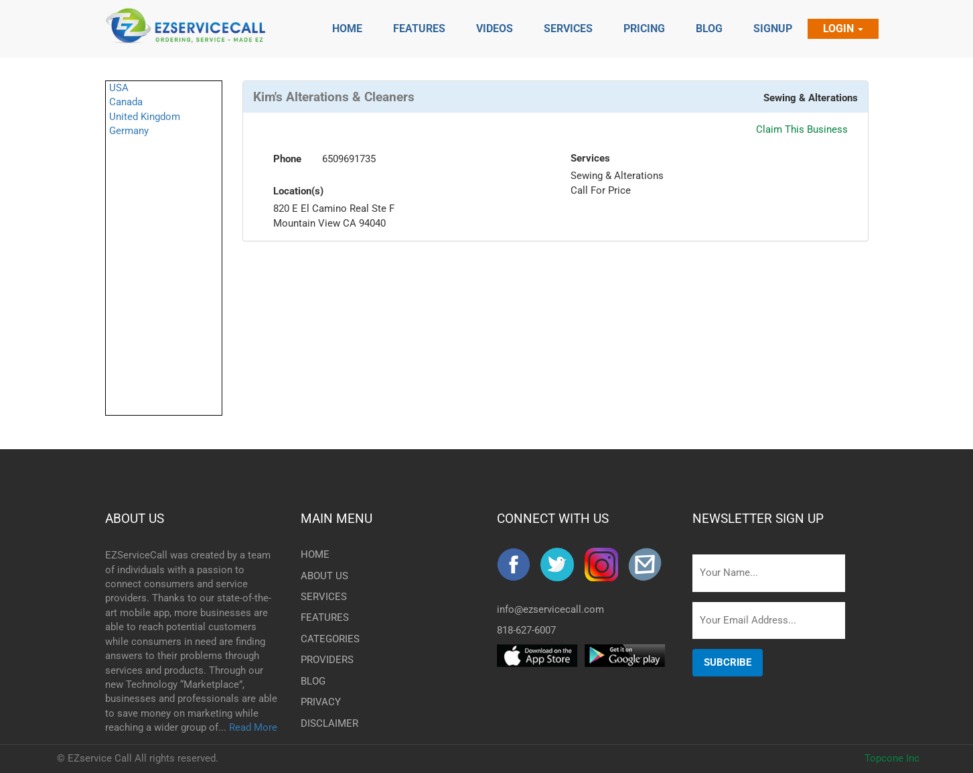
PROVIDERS (323, 660)
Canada (126, 102)
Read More (253, 727)
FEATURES (323, 617)
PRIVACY (321, 702)
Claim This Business (802, 129)
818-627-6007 (526, 630)
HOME (315, 554)
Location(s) (298, 191)
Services (590, 158)
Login (843, 28)
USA (119, 88)
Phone (287, 159)
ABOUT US (134, 518)
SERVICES (323, 597)
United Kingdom (144, 117)
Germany (129, 131)
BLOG (313, 681)
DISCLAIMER (323, 723)
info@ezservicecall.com (550, 609)
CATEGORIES (323, 639)
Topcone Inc (892, 758)
